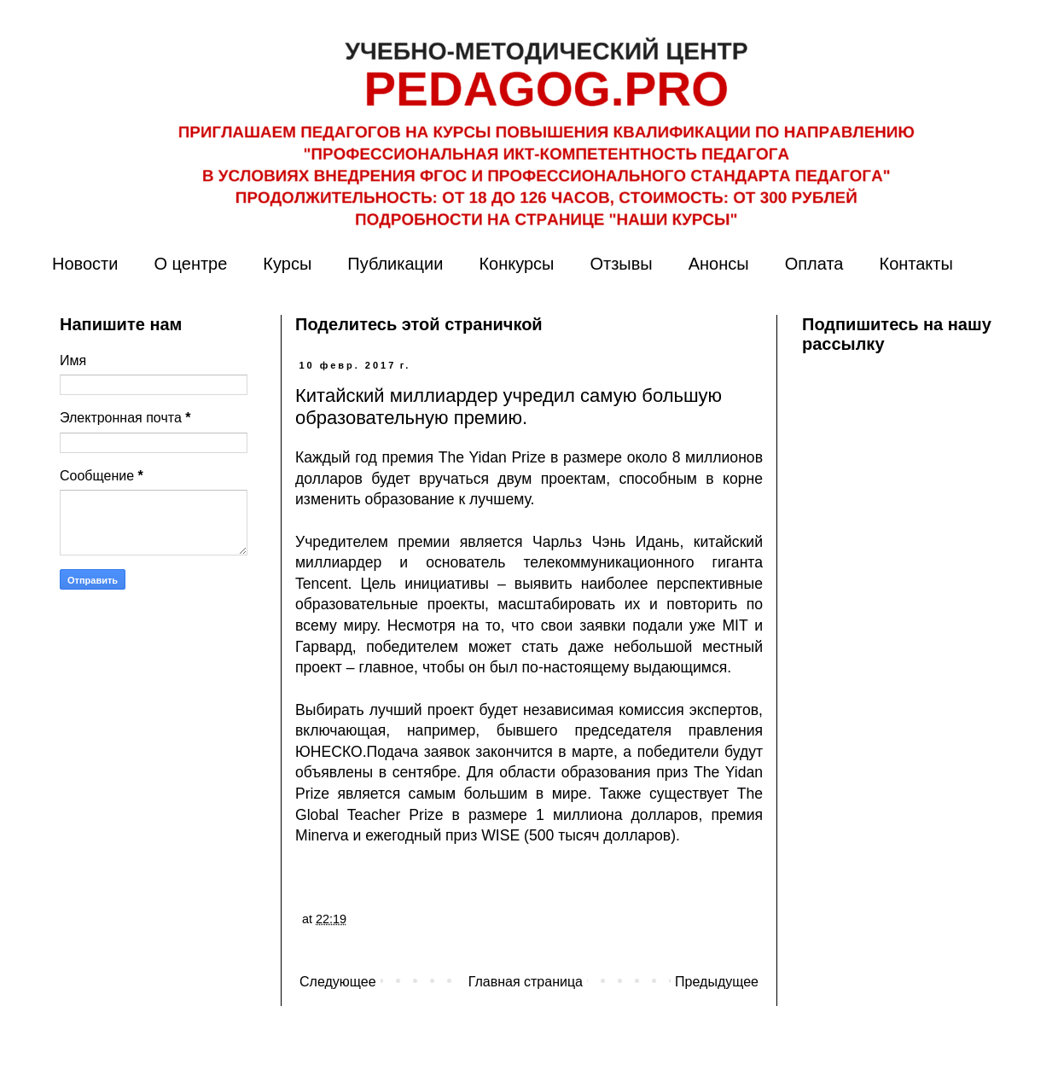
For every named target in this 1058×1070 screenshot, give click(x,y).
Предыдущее (717, 981)
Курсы (287, 263)
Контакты (915, 263)
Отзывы (621, 263)
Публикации (395, 263)
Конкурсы (516, 263)
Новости (85, 263)
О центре (190, 263)
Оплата (814, 263)
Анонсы (719, 263)
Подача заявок (418, 751)
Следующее (337, 981)
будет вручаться (430, 478)
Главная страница (525, 981)
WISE (500, 835)
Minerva (322, 835)
